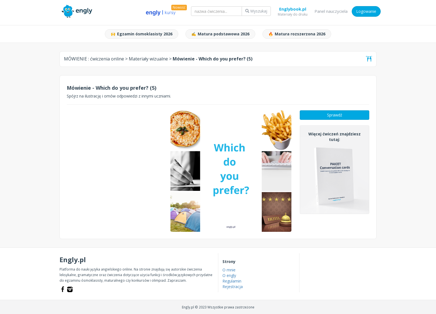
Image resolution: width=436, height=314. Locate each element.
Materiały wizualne (148, 59)
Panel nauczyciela (331, 11)
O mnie (229, 269)
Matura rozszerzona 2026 (296, 34)
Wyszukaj (256, 11)
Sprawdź (334, 115)
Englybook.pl (293, 10)
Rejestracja (232, 286)
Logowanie (366, 11)
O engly (229, 275)
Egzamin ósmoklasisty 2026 (141, 34)
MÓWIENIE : (94, 59)
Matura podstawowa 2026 (220, 34)
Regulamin (231, 281)
